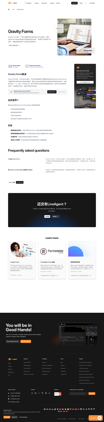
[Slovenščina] (94, 409)
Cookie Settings (23, 417)
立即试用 (47, 216)
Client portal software (84, 380)
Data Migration (27, 365)
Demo (81, 3)
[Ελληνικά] (44, 409)
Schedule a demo (25, 341)
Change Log (26, 371)
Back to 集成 (12, 182)
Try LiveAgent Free (85, 82)
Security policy (72, 418)
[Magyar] (63, 409)
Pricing (9, 366)
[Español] (50, 409)
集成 (13, 9)
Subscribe (91, 393)
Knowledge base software (85, 362)
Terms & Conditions (61, 418)
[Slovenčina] (91, 409)
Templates (63, 371)
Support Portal (27, 362)
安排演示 (56, 216)
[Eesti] (52, 409)
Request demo (51, 91)
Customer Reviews (46, 368)
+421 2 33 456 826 (15, 393)
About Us (44, 362)
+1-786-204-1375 (14, 399)
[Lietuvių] (71, 409)
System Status (27, 368)
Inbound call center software (86, 374)
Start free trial (61, 91)
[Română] (86, 409)
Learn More (15, 67)
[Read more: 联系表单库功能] (82, 260)
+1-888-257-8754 (15, 396)
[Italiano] (65, 409)
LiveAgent (29, 105)
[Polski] (81, 409)
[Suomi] (55, 409)
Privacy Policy (81, 418)
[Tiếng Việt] (64, 411)
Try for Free (20, 182)
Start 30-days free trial (12, 341)
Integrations (11, 372)
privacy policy (10, 413)
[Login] (86, 3)
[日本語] (68, 409)
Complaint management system (86, 377)
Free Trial (74, 3)
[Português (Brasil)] (83, 409)
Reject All (14, 417)
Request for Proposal (29, 374)
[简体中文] (67, 411)
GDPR (88, 418)
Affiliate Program (46, 371)
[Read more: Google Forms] (22, 260)
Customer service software (85, 365)
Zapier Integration (14, 45)
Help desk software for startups (86, 383)
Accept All (6, 417)
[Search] (69, 3)
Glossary (63, 365)
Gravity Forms (20, 9)
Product (37, 3)
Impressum (44, 374)
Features (10, 369)
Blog (62, 362)
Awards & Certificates (47, 365)
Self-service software (84, 371)
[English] (47, 409)
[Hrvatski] (60, 409)
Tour (9, 375)
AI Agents (29, 3)
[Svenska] (59, 411)
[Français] (57, 409)
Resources (45, 3)
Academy (63, 368)
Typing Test (63, 374)
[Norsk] (78, 409)
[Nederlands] (76, 409)
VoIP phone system (83, 368)
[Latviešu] (73, 409)
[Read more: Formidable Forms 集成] (52, 260)
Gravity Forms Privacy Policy (36, 67)
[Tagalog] (61, 411)
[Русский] (89, 409)
